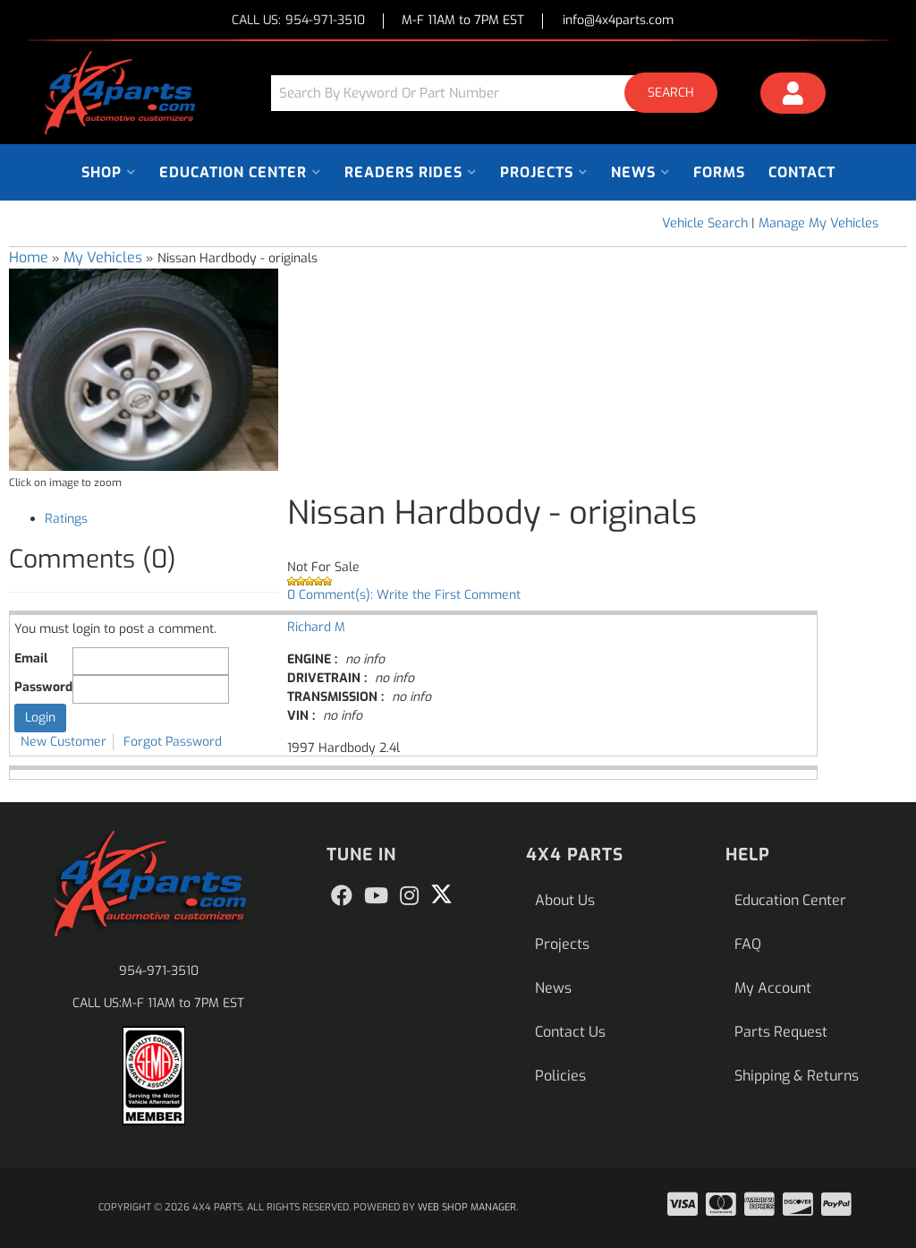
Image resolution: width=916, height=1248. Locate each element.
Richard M (316, 627)
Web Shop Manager (467, 1207)
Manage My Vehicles (818, 223)
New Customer (63, 741)
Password (43, 687)
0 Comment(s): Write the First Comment (404, 594)
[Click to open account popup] (793, 96)
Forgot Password (172, 741)
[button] (501, 93)
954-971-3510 (159, 970)
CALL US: (298, 21)
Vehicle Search (705, 223)
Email (30, 658)
